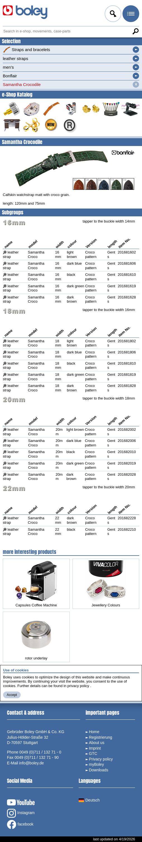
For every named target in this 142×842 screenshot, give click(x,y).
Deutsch (89, 800)
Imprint (95, 748)
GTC (93, 753)
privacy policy (78, 686)
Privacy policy (101, 759)
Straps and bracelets (26, 49)
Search (135, 31)
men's (8, 67)
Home (94, 731)
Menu (130, 14)
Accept (12, 695)
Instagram (21, 813)
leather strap (11, 254)
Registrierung (100, 737)
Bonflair (10, 75)
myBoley (96, 764)
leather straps (15, 58)
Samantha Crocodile (22, 84)
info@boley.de (31, 763)
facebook (20, 824)
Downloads (98, 770)
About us (96, 742)
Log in (112, 14)
